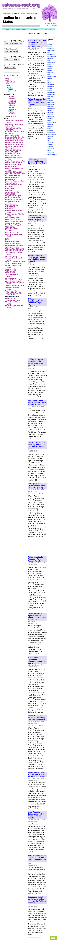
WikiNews (50, 146)
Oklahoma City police (12, 223)
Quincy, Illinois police (12, 241)
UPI (48, 140)
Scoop (49, 128)
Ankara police (10, 126)
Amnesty (50, 46)
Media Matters (51, 92)
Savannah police (10, 269)
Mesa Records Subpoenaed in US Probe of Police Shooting (36, 815)
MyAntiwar (50, 100)
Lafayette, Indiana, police (13, 196)
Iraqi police (9, 186)
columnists (12, 100)
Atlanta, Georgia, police (13, 128)
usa (7, 84)
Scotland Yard (10, 273)
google (53, 23)
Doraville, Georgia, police (13, 163)
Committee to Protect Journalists (51, 64)
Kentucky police (10, 194)
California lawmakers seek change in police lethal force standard (37, 362)
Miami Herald (51, 94)
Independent (51, 84)
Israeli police (9, 188)
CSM (49, 60)
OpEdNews (50, 112)
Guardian (50, 78)
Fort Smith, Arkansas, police (15, 174)
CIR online (50, 58)
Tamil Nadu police (11, 291)
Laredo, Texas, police (12, 197)
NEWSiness (51, 102)
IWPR (49, 82)
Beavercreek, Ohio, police (14, 141)
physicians (12, 109)
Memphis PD (9, 208)
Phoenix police (10, 227)
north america (10, 82)
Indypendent (51, 86)
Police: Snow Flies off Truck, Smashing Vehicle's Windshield (36, 718)
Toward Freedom (52, 134)
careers (9, 87)
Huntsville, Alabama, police (14, 181)
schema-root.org (11, 75)
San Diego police (11, 256)
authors (11, 96)
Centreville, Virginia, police (14, 146)
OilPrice (50, 110)
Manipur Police (10, 206)
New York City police (12, 218)
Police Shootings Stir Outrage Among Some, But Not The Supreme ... (37, 102)
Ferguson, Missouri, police (14, 172)
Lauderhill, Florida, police (14, 199)
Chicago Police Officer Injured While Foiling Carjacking (36, 486)
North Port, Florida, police (14, 221)
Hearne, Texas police (12, 177)
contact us (46, 29)
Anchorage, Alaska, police (14, 124)
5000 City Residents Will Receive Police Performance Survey (36, 774)
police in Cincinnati (11, 232)
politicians (11, 113)
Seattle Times (51, 132)
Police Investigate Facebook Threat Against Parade (35, 559)
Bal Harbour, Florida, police (14, 131)
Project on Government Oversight (51, 116)
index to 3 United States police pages (22, 29)
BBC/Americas (51, 54)
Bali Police (9, 133)
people (9, 85)
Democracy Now (52, 76)
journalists (12, 105)
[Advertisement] (37, 148)
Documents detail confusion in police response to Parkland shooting (37, 900)
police (7, 238)
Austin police (9, 130)
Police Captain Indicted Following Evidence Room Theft (37, 161)
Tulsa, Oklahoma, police (13, 293)
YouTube (54, 25)
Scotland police (10, 271)
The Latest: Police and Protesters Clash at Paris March (37, 403)
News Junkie (51, 104)
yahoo (48, 25)
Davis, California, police (13, 155)
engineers (11, 103)
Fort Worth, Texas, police (13, 175)
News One (50, 106)
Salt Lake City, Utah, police (14, 249)
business (11, 98)
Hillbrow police (10, 179)
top (53, 938)
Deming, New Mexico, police (15, 161)
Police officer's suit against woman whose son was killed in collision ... (37, 617)
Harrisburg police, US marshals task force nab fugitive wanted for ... (37, 445)
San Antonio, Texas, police (14, 251)
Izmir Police (9, 190)
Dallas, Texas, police (12, 152)
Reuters (50, 126)
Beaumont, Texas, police (13, 139)
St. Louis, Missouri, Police (14, 280)
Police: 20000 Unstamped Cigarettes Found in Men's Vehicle (36, 660)
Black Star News (52, 56)
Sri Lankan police (11, 278)
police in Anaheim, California (11, 229)
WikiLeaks (50, 144)
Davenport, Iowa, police (13, 153)
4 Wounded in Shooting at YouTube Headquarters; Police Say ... (37, 302)
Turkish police (10, 295)
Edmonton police (11, 166)
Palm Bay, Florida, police (13, 225)
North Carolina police (12, 219)
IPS (48, 80)
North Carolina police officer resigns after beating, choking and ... (37, 858)
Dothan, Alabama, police (13, 164)
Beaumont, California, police (15, 137)
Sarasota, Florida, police (13, 263)
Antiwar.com (51, 48)
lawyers (11, 107)
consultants (12, 102)
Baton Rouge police (12, 135)
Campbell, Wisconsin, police (15, 144)
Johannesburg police (12, 192)
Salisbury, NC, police (12, 247)
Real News (50, 124)
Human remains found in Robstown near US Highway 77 (36, 218)
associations (14, 91)
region (7, 78)
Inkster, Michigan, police (13, 184)
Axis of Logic (51, 50)
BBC (49, 52)
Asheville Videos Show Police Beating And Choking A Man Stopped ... (36, 258)
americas (8, 80)
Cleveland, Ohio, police (13, 150)
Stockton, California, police (14, 285)
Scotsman (50, 130)
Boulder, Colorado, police (14, 142)
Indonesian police (11, 183)
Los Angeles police (11, 205)
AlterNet (50, 44)
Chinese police (10, 148)
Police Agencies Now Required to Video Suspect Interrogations (37, 43)
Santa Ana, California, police (15, 261)
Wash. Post (51, 142)
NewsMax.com (51, 108)
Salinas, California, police (14, 245)
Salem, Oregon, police (12, 243)
